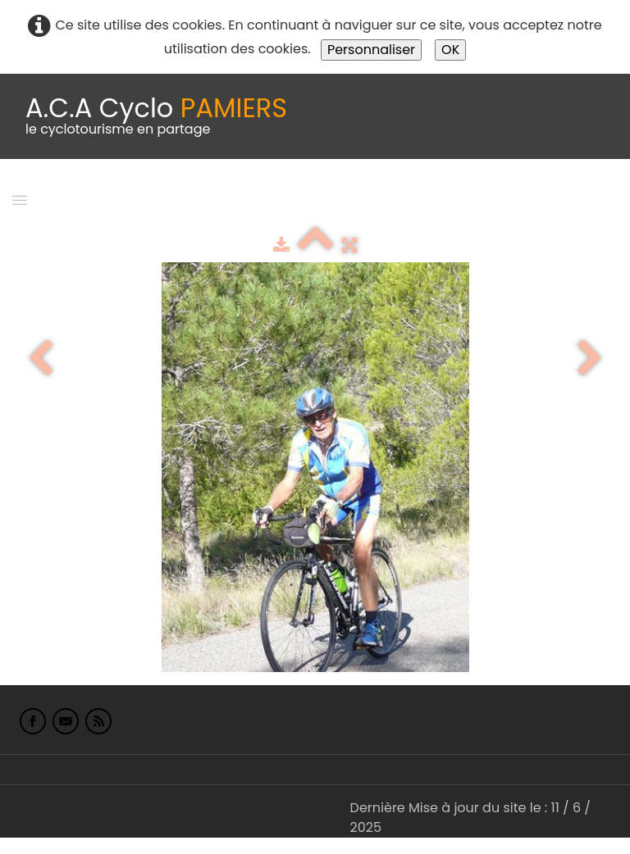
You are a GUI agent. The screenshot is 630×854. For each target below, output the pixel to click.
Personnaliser (371, 49)
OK (450, 49)
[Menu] (19, 199)
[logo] (156, 116)
